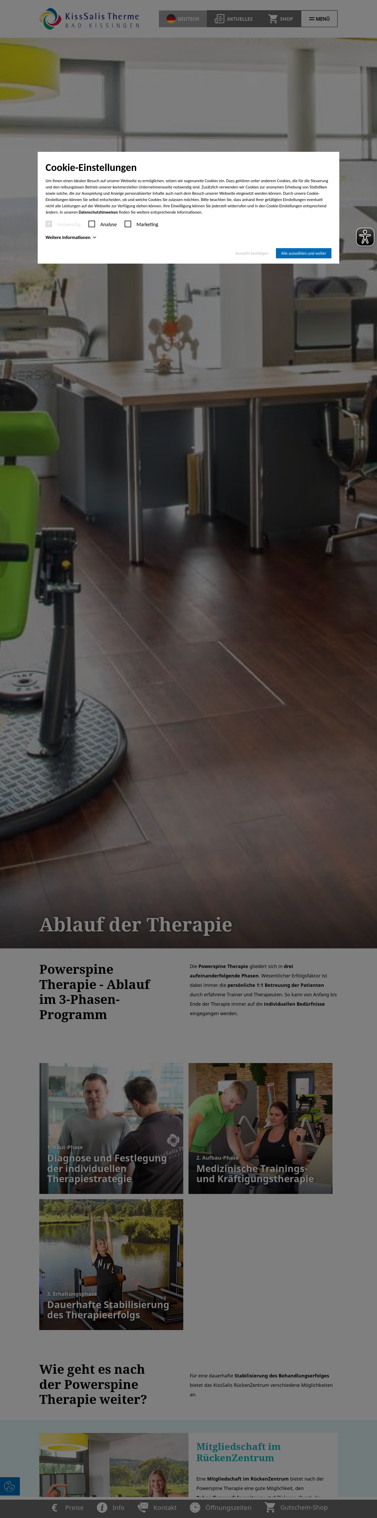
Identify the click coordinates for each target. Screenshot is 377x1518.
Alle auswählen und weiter (303, 253)
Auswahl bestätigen (251, 253)
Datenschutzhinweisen (98, 212)
